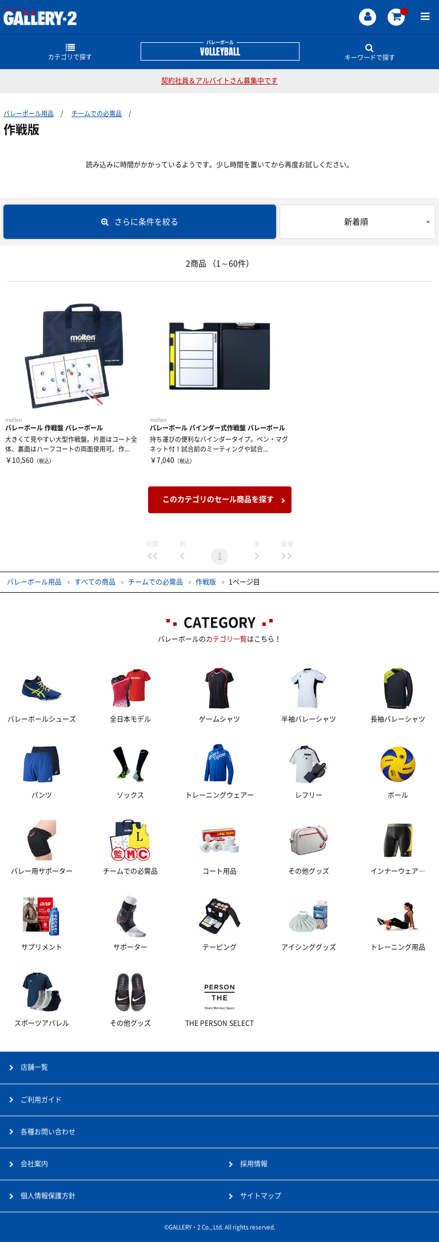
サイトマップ (260, 1195)
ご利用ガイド (41, 1099)
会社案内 (34, 1163)
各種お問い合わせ (48, 1131)
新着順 (356, 222)
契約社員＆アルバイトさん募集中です (219, 80)
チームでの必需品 (96, 113)
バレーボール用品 (28, 113)
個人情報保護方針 (48, 1195)
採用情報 (254, 1163)
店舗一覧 (34, 1067)
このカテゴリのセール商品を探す (218, 499)
